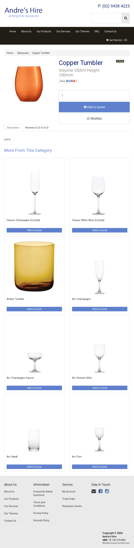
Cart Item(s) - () (116, 40)
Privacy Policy (40, 513)
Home (12, 31)
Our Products (44, 31)
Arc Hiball (12, 456)
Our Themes (82, 31)
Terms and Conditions (39, 504)
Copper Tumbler (41, 53)
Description (13, 127)
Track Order (68, 498)
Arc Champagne (81, 299)
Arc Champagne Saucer (20, 377)
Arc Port (77, 456)
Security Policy (41, 520)
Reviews (37, 127)
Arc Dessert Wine (82, 377)
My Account (68, 491)
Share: (68, 81)
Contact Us (110, 31)
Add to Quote (94, 107)
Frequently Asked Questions (43, 493)
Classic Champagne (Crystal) (23, 220)
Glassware (23, 53)
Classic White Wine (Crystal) (88, 220)
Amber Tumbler (15, 299)
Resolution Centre (72, 506)
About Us (26, 31)
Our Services (63, 31)
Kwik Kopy (124, 543)
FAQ (97, 31)
